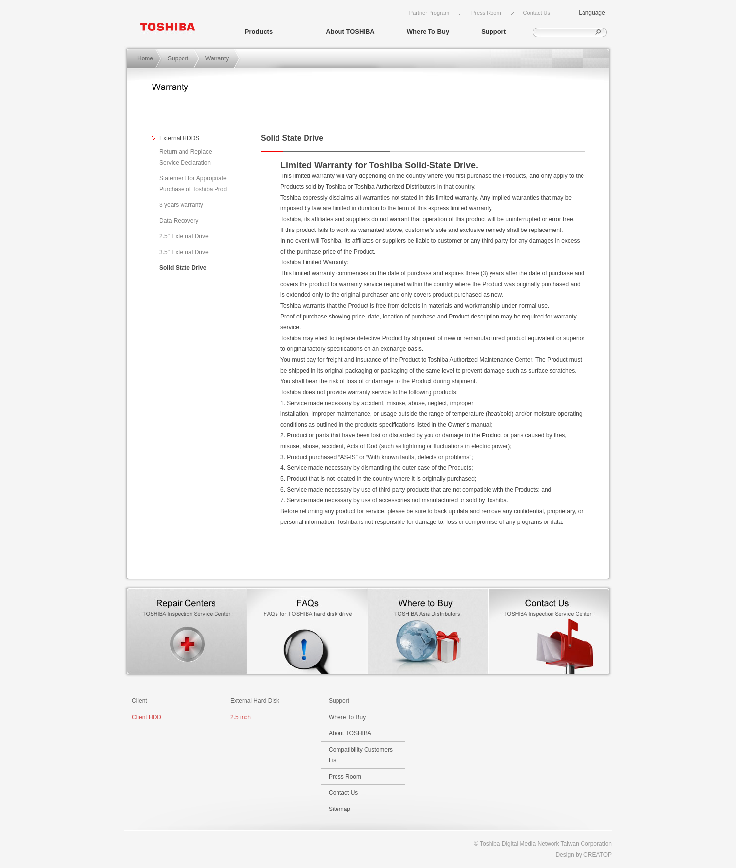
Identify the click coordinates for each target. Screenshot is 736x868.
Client (139, 700)
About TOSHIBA (350, 31)
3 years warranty (181, 205)
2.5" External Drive (184, 236)
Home (145, 58)
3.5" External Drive (184, 252)
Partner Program (429, 13)
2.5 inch (240, 717)
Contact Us (536, 13)
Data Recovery (178, 220)
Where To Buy (428, 31)
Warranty (217, 58)
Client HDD (146, 717)
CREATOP (597, 854)
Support (493, 31)
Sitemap (339, 809)
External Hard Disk (254, 700)
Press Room (486, 13)
